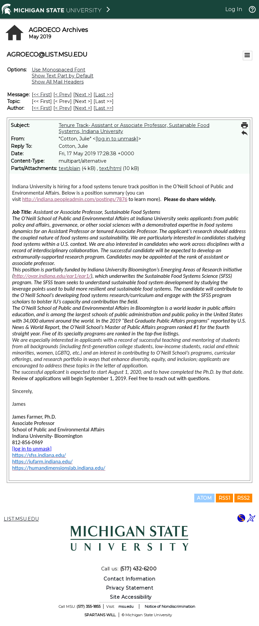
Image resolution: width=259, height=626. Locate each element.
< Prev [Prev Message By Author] (62, 108)
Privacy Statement (129, 588)
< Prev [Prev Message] (62, 95)
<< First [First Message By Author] (41, 108)
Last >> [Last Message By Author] (103, 108)
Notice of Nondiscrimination (170, 606)
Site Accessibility (131, 597)
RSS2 (243, 498)
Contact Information (129, 579)
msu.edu (126, 606)
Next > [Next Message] (82, 95)
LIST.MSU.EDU (21, 519)
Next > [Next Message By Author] (82, 108)
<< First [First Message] (41, 95)
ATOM (204, 498)
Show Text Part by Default (62, 76)
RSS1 (224, 498)
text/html (110, 168)
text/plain (69, 168)
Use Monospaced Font (58, 70)
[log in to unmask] (116, 139)
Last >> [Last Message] (103, 95)
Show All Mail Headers (58, 82)
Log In (233, 9)
